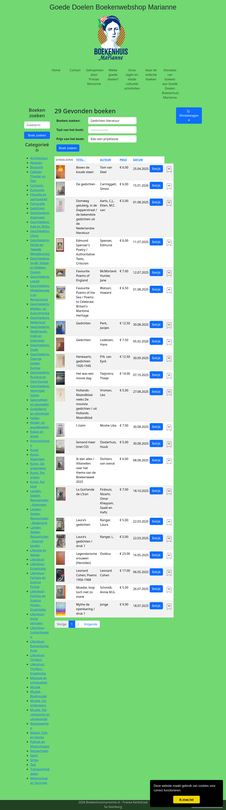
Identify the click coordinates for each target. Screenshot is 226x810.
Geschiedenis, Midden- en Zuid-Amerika (40, 308)
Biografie (36, 167)
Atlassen (36, 163)
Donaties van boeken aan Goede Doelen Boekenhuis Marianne (170, 84)
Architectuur (39, 158)
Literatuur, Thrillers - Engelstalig (38, 668)
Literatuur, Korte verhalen (37, 618)
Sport (34, 755)
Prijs (123, 160)
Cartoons (36, 185)
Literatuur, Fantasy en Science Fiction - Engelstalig (38, 600)
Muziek (35, 687)
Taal (33, 764)
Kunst (34, 450)
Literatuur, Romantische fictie (39, 646)
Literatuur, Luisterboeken (39, 632)
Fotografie (37, 204)
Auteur (105, 160)
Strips (34, 760)
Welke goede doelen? (113, 74)
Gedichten (37, 208)
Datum (138, 160)
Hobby (35, 418)
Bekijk (156, 169)
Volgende (90, 624)
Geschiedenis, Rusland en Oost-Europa (40, 377)
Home (56, 70)
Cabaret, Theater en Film (38, 176)
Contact (75, 70)
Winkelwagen (189, 115)
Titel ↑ (81, 160)
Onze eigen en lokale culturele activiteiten (132, 79)
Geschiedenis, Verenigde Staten (40, 390)
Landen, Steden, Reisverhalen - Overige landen (39, 536)
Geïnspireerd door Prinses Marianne (95, 77)
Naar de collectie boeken (151, 74)
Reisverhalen (39, 751)
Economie (37, 190)
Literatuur (37, 559)
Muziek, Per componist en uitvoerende (40, 714)
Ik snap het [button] (186, 799)
